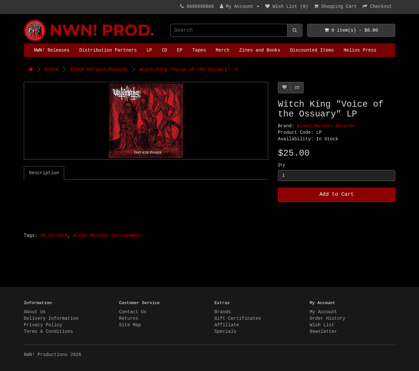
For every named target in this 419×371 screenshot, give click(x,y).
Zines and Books (259, 50)
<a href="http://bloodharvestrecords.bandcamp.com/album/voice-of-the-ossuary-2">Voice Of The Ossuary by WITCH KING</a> (105, 204)
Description (44, 173)
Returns (128, 318)
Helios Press (360, 50)
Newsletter (323, 331)
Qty (281, 165)
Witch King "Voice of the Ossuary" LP (189, 69)
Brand (51, 69)
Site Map (130, 325)
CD (164, 50)
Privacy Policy (43, 325)
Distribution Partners (108, 50)
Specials (225, 331)
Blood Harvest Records (99, 69)
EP (179, 50)
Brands (222, 312)
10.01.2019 (53, 235)
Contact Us (133, 312)
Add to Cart (336, 194)
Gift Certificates (237, 318)
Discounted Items (312, 50)
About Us (35, 312)
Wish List (322, 325)
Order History (327, 318)
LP (149, 50)
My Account (323, 312)
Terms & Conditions (48, 331)
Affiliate (226, 325)
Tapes (199, 50)
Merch (222, 50)
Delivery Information (51, 318)
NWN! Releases (51, 50)
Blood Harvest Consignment (107, 235)
